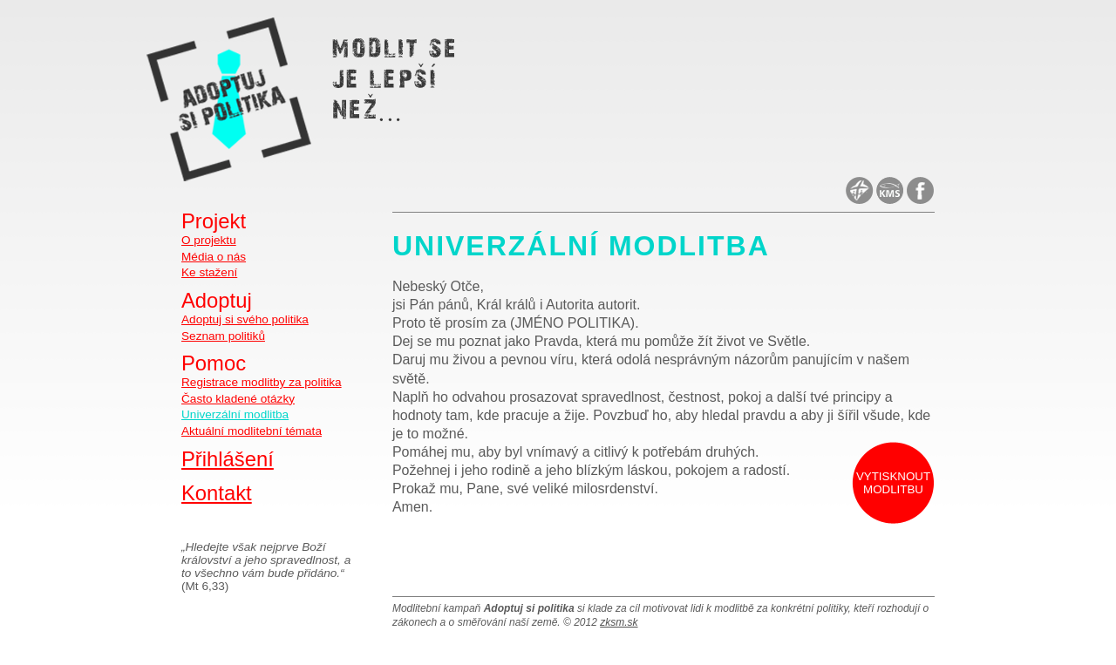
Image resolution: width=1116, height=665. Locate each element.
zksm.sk (618, 622)
